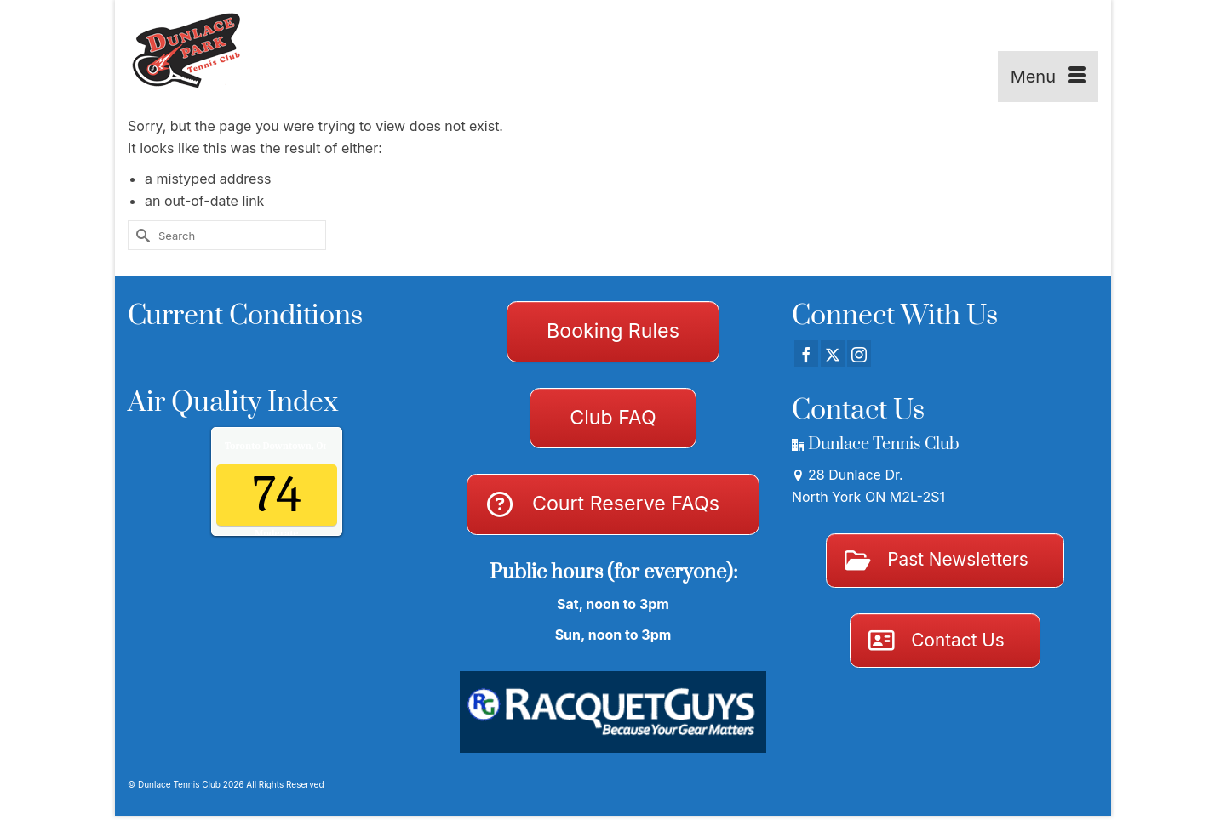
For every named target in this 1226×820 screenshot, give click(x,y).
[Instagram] (859, 353)
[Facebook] (806, 353)
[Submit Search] (140, 235)
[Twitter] (833, 353)
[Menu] (1048, 76)
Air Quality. (312, 446)
